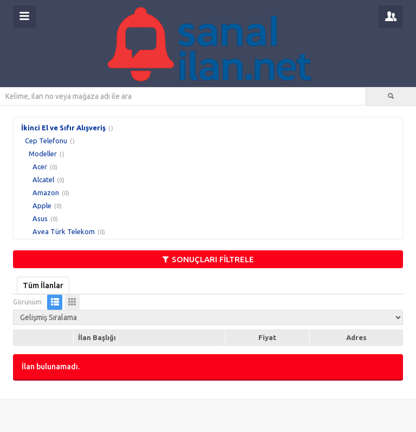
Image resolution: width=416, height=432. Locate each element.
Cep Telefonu (46, 140)
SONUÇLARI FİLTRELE (208, 259)
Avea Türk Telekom (63, 231)
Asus (40, 218)
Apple (41, 205)
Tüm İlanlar (43, 285)
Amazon (45, 192)
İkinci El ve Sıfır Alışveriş (63, 127)
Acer (39, 166)
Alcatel (43, 179)
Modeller (43, 153)
